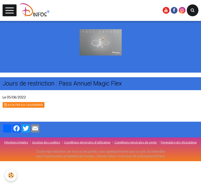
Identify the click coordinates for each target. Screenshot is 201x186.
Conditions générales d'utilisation (87, 142)
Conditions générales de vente (135, 142)
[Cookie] (11, 175)
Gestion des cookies (46, 142)
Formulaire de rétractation (179, 142)
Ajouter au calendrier (23, 104)
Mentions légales (16, 142)
